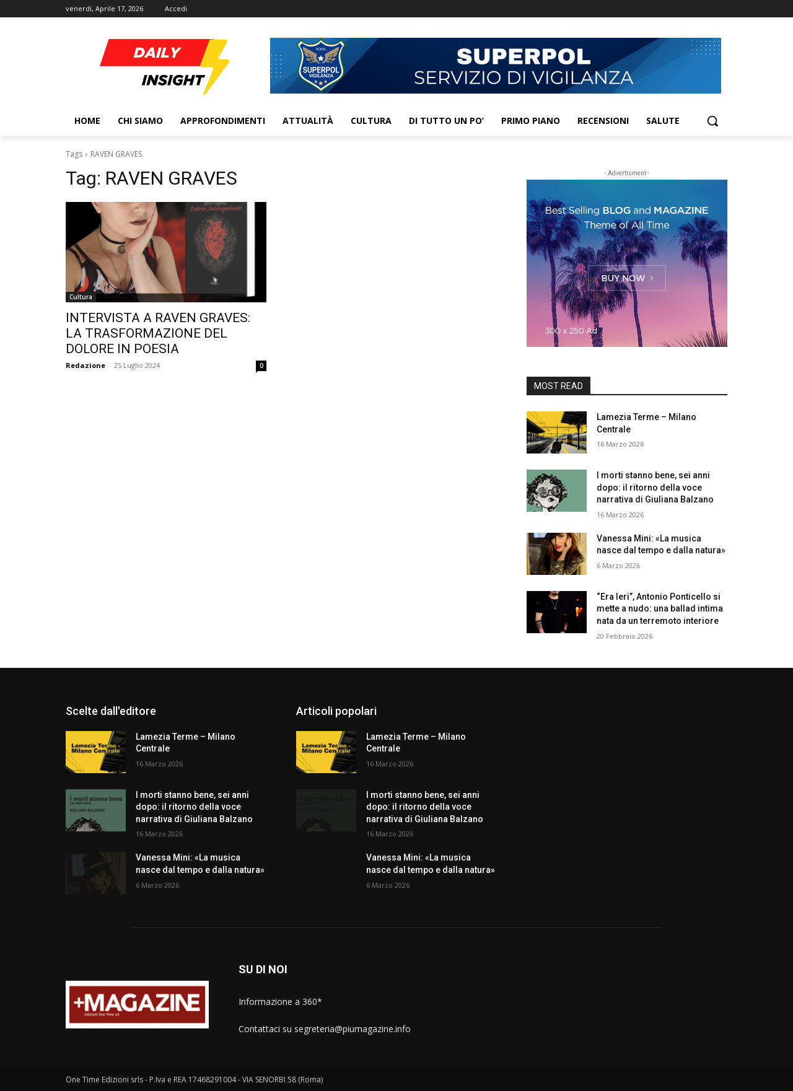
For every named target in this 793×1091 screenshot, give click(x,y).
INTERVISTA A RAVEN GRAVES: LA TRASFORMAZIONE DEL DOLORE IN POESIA (158, 333)
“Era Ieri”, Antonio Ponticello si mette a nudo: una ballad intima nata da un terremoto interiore (660, 609)
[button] (712, 121)
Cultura (80, 296)
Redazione (85, 365)
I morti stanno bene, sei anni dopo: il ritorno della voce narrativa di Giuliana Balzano (655, 487)
